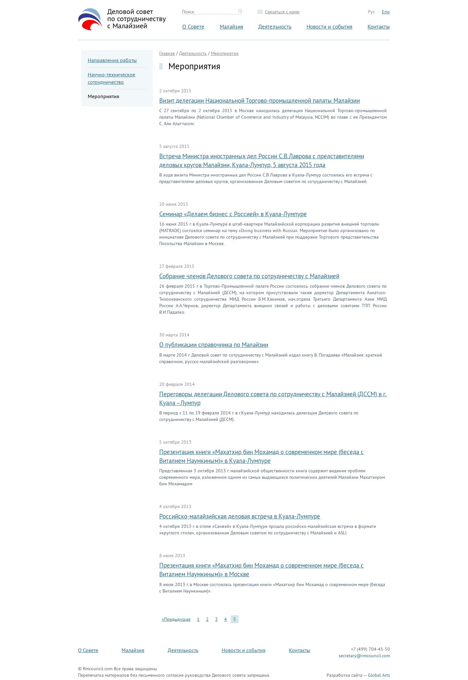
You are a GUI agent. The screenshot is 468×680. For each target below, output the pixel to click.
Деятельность (275, 26)
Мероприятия (103, 96)
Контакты (379, 26)
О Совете (193, 26)
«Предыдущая (176, 619)
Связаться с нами (282, 12)
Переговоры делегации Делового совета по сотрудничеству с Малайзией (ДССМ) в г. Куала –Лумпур (272, 398)
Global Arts (379, 675)
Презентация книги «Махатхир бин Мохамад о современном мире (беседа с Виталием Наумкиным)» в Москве (261, 569)
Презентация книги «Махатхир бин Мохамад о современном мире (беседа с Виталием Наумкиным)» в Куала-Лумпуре (261, 456)
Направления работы (112, 60)
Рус (371, 12)
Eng (386, 12)
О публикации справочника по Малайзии (213, 344)
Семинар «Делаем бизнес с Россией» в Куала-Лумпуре (233, 214)
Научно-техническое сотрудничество (111, 78)
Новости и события (329, 26)
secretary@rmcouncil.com (364, 656)
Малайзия (231, 26)
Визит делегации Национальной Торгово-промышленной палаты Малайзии (259, 100)
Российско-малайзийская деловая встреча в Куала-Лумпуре (239, 516)
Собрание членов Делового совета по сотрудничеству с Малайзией (249, 276)
